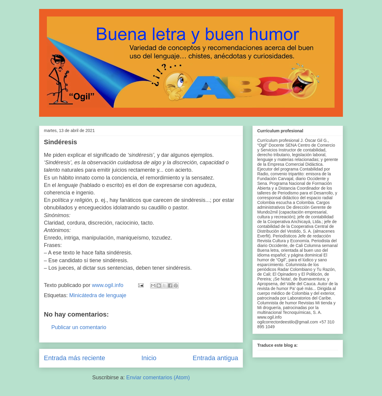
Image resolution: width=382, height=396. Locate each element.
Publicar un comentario (78, 327)
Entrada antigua (215, 358)
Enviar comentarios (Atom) (158, 377)
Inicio (148, 358)
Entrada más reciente (74, 358)
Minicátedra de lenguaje (97, 295)
